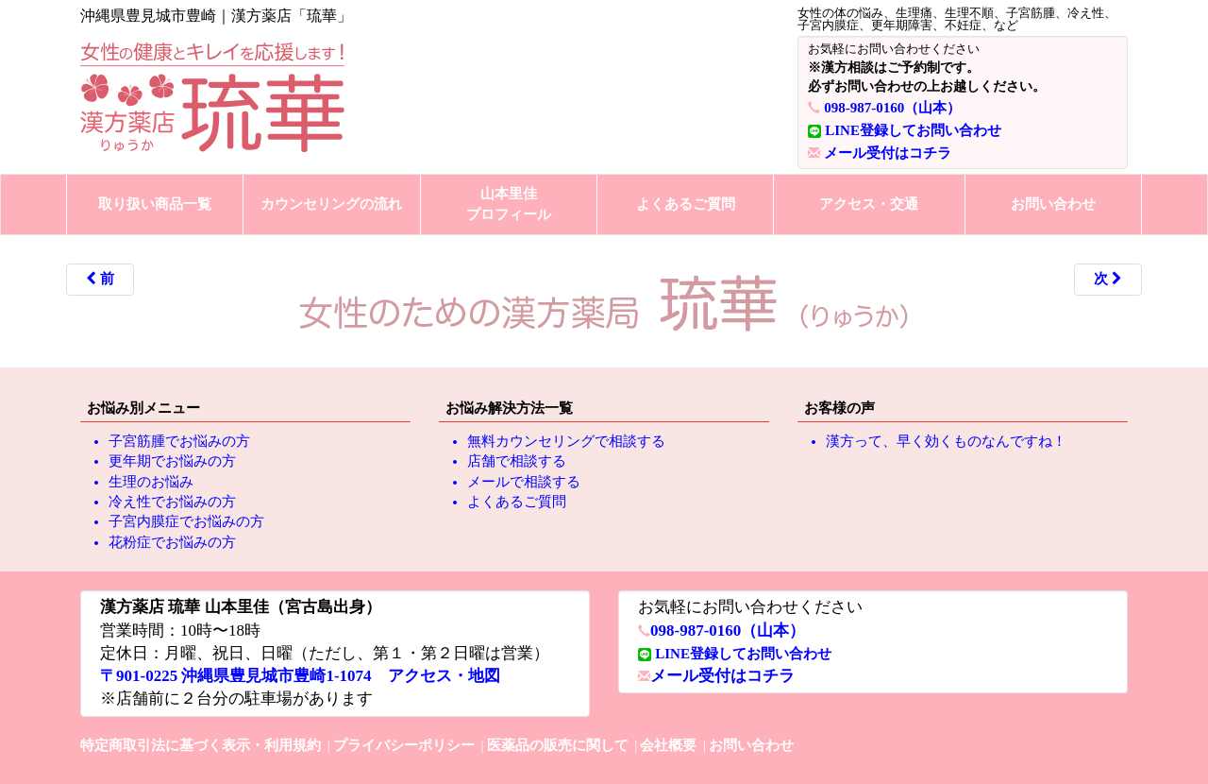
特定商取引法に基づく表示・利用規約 (200, 745)
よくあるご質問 (685, 204)
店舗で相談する (516, 461)
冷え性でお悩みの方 (172, 501)
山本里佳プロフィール (508, 203)
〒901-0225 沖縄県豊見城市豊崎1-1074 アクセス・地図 (300, 676)
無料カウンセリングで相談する (566, 441)
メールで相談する (523, 481)
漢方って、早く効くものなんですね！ (946, 441)
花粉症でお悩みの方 (172, 542)
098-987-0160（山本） (892, 107)
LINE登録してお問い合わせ (913, 130)
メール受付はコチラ (887, 153)
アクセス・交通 (868, 204)
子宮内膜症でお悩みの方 (186, 521)
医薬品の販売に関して (558, 745)
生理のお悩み (151, 481)
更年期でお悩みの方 (172, 461)
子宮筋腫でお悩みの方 (179, 441)
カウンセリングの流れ (331, 204)
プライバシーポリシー (404, 745)
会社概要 (668, 745)
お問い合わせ (1053, 204)
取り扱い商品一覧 (154, 204)
